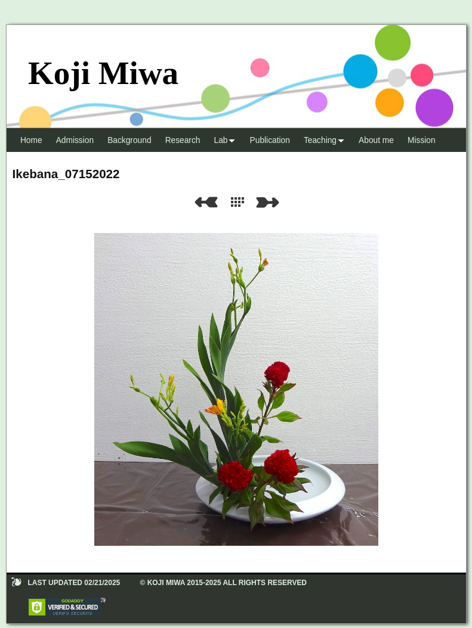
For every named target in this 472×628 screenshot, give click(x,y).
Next (269, 202)
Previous (206, 202)
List (240, 202)
